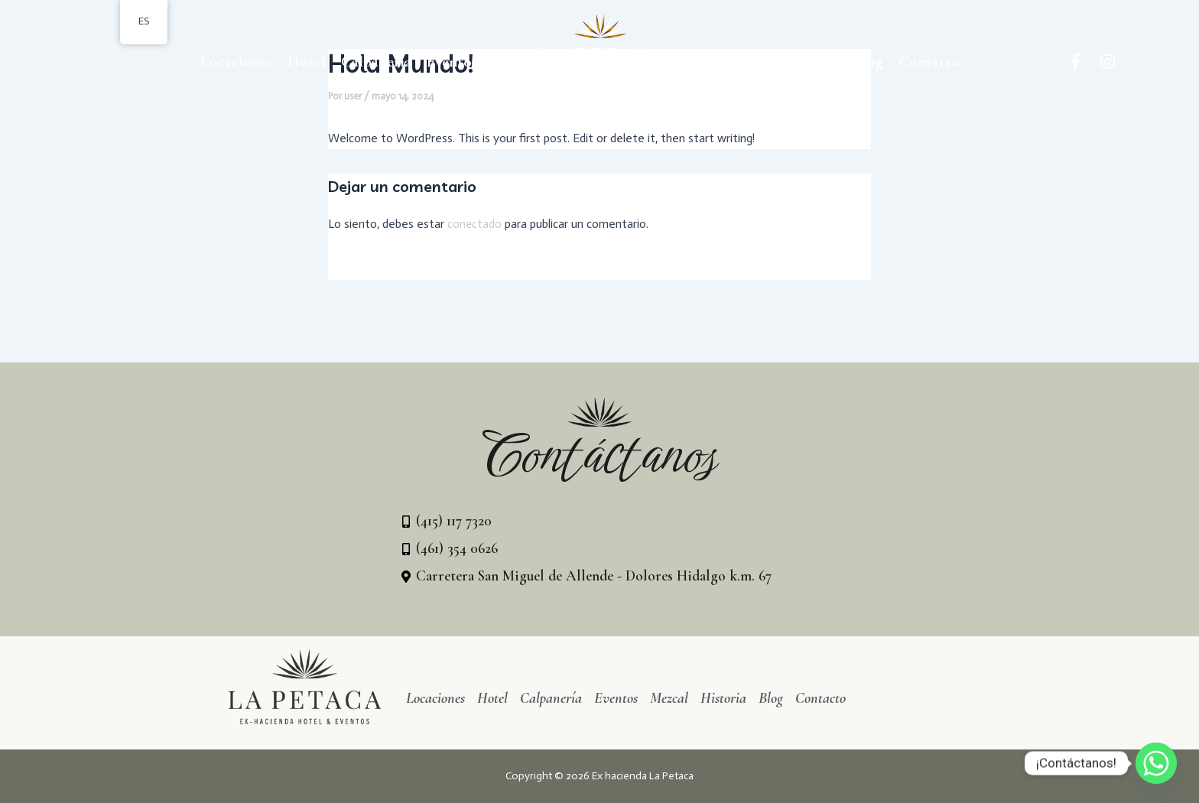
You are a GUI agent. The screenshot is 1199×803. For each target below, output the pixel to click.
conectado (474, 223)
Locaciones (236, 61)
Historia (810, 61)
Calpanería (376, 61)
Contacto (929, 61)
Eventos (452, 61)
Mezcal (745, 61)
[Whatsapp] (1156, 763)
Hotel (307, 61)
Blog (868, 61)
